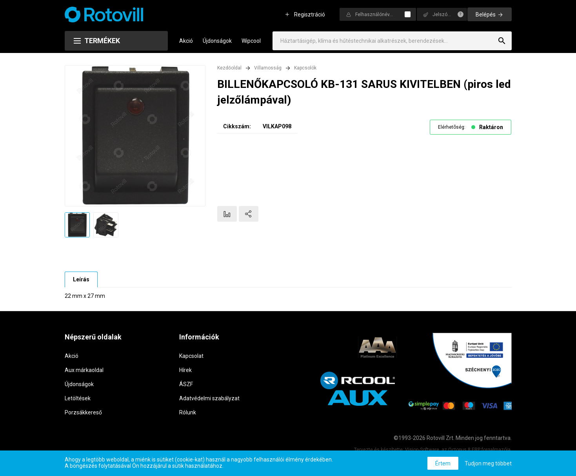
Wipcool (251, 41)
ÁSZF (186, 384)
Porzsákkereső (83, 412)
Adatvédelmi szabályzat (209, 398)
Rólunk (187, 412)
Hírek (185, 370)
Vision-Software (422, 449)
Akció (186, 41)
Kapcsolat (191, 356)
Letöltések (78, 398)
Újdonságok (217, 41)
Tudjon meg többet (488, 463)
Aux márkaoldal (84, 370)
